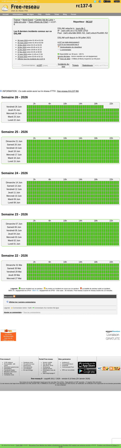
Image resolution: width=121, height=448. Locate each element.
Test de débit (47, 364)
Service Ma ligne (64, 56)
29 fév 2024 (22, 45)
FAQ (39, 14)
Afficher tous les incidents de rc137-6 (31, 59)
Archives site (8, 373)
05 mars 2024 (23, 43)
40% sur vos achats (68, 370)
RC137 (89, 22)
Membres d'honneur (10, 371)
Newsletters (7, 368)
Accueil (5, 14)
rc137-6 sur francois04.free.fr (68, 44)
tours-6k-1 (80, 28)
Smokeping (46, 367)
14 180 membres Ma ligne (10, 1)
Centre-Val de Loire (44, 20)
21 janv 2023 (22, 54)
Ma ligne (30, 14)
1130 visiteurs (8, 362)
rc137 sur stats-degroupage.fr (69, 42)
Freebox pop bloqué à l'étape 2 (107, 445)
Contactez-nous (9, 375)
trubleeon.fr (65, 362)
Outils (48, 14)
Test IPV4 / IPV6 (48, 365)
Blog (65, 14)
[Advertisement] (60, 77)
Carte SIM (19, 445)
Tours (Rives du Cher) (38, 22)
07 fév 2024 (22, 52)
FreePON (65, 365)
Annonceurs (27, 365)
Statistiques (87, 65)
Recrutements (27, 367)
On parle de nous (28, 364)
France (17, 20)
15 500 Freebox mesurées (28, 1)
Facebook (7, 370)
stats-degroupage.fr (49, 373)
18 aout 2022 (22, 57)
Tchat (57, 14)
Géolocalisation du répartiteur (71, 47)
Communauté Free (68, 367)
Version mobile (47, 362)
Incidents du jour (63, 65)
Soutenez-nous (28, 362)
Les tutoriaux (27, 368)
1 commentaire (65, 50)
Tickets (75, 65)
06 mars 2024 (23, 40)
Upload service (47, 368)
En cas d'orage (28, 370)
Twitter (13, 370)
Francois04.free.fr (67, 364)
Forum (73, 14)
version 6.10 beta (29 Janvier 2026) (76, 379)
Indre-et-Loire (20, 22)
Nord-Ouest (28, 20)
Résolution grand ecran (11, 367)
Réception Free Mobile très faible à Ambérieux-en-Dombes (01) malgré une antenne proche (60, 445)
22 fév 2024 (22, 50)
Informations (18, 14)
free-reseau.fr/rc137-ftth (68, 91)
